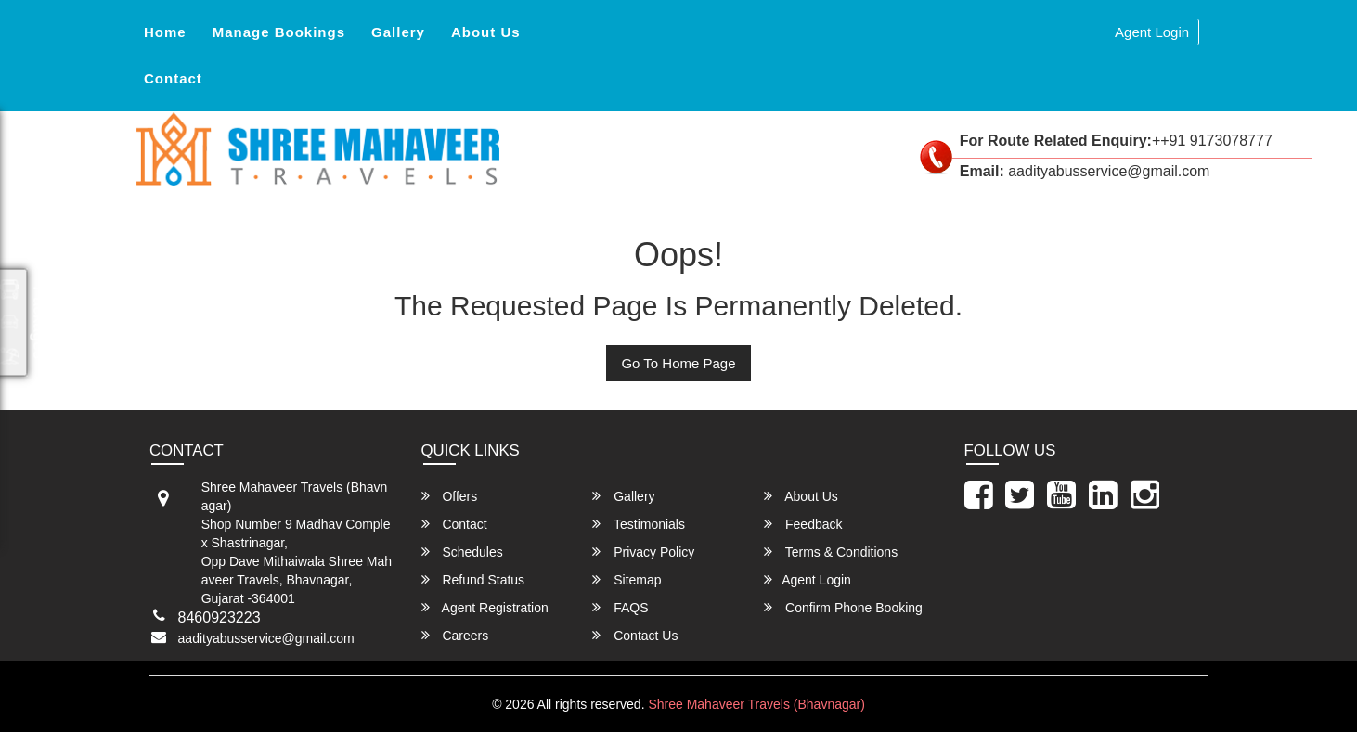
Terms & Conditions (831, 551)
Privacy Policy (643, 551)
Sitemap (626, 579)
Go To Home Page (678, 363)
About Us (486, 32)
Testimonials (638, 524)
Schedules (462, 551)
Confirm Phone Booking (843, 607)
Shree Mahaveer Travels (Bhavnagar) (756, 704)
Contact (173, 78)
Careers (455, 635)
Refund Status (473, 579)
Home (165, 32)
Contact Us (635, 635)
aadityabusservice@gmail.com (266, 638)
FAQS (620, 607)
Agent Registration (485, 607)
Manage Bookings (279, 32)
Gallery (398, 32)
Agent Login (1152, 32)
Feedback (803, 524)
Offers (449, 496)
